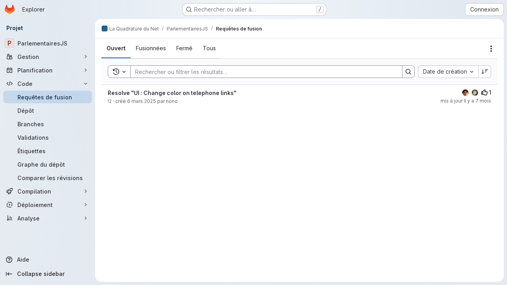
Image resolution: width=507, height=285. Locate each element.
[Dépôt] (47, 110)
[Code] (47, 83)
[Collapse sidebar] (47, 274)
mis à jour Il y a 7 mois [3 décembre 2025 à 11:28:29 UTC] (465, 101)
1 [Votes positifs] (486, 92)
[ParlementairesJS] (47, 43)
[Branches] (47, 124)
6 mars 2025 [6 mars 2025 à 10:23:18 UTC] (141, 101)
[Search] (262, 71)
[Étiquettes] (47, 150)
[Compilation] (47, 191)
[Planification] (47, 70)
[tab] (116, 48)
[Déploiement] (47, 204)
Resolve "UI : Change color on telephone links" (172, 92)
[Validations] (47, 137)
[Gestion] (47, 56)
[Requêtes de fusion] (47, 97)
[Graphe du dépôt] (47, 164)
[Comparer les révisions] (47, 177)
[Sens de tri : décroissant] (484, 71)
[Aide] (47, 259)
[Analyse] (47, 218)
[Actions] (491, 48)
